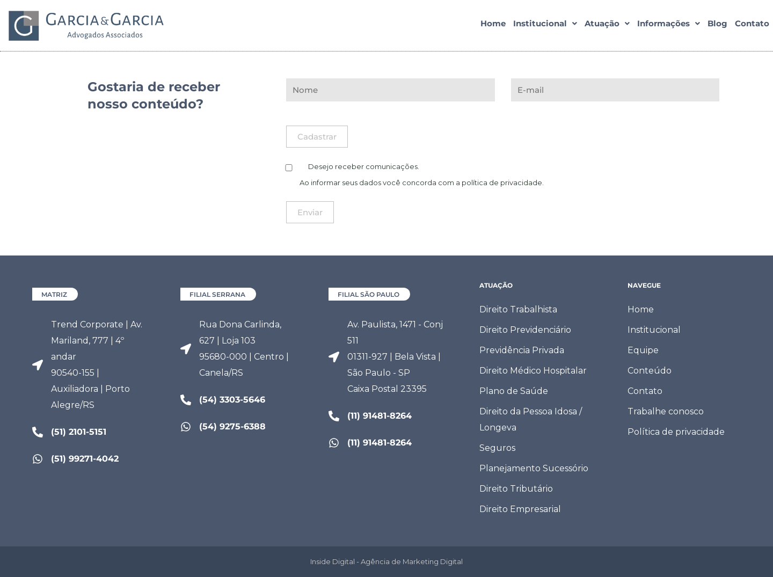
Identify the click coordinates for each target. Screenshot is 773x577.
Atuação (607, 25)
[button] (545, 25)
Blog (717, 25)
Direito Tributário (516, 489)
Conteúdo (650, 371)
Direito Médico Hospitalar (533, 371)
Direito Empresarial (520, 509)
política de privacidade (502, 182)
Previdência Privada (521, 350)
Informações (668, 25)
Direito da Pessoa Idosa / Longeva (530, 419)
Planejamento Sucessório (533, 468)
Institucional (545, 25)
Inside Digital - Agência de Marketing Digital (386, 561)
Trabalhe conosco (666, 411)
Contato (752, 25)
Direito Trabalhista (518, 309)
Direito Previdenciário (525, 330)
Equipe (643, 350)
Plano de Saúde (513, 391)
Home (493, 25)
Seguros (497, 448)
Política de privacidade (676, 432)
